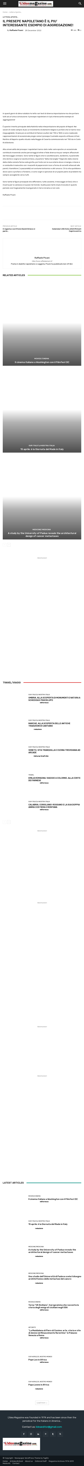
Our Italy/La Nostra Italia (42, 445)
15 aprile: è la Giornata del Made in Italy (42, 449)
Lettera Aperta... (15, 12)
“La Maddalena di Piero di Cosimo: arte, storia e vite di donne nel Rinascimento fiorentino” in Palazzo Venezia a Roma (54, 1333)
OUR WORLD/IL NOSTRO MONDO (40, 1356)
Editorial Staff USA (41, 756)
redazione (38, 729)
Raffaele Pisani (16, 30)
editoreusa (44, 703)
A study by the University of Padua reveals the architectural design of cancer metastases (42, 534)
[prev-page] (4, 545)
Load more (42, 1403)
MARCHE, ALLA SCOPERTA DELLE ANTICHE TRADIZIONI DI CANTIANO (49, 724)
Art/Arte (32, 1327)
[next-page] (9, 545)
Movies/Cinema (41, 358)
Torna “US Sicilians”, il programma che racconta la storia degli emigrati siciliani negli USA (53, 1306)
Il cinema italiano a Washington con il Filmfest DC (42, 362)
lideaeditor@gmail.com (49, 1426)
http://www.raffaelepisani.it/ (42, 261)
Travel (31, 775)
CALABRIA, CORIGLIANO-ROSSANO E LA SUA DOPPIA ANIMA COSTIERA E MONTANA (54, 805)
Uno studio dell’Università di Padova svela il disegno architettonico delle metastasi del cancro (54, 1277)
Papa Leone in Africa (38, 1385)
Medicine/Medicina (42, 529)
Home (5, 12)
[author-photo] (33, 702)
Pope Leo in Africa (37, 1359)
